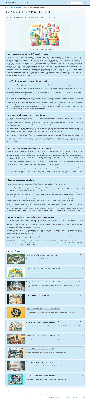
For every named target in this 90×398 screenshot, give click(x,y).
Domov (6, 7)
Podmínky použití (45, 390)
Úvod (19, 2)
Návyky (39, 2)
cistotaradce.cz (10, 3)
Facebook (81, 14)
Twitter (74, 14)
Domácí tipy (23, 2)
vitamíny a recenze (76, 397)
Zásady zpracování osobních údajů (56, 390)
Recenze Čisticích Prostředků (16, 7)
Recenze (29, 2)
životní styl (83, 397)
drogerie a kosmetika (66, 397)
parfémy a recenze (57, 397)
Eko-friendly (34, 2)
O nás (64, 390)
